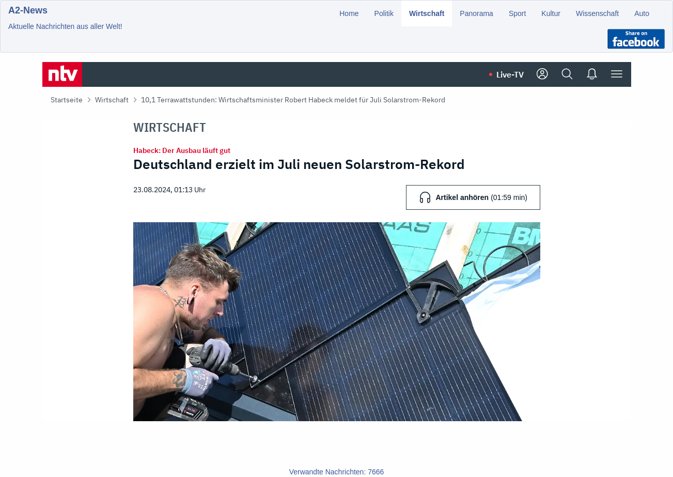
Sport (517, 13)
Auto (641, 13)
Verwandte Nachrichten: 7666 (336, 472)
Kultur (550, 13)
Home (348, 13)
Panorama (476, 13)
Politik (384, 13)
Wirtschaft (426, 13)
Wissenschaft (597, 13)
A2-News (28, 10)
